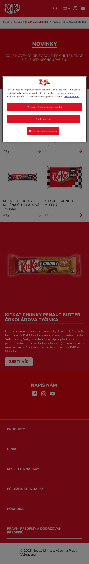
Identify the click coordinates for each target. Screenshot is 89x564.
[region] (44, 109)
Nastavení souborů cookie (43, 131)
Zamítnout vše (43, 119)
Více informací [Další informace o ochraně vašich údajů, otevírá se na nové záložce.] (71, 96)
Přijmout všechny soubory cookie (45, 107)
